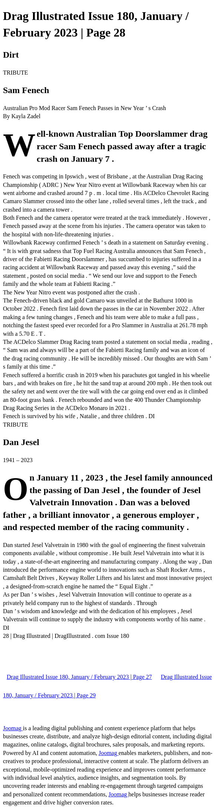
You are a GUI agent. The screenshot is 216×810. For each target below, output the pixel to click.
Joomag (13, 728)
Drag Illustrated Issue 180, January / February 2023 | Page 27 (79, 677)
